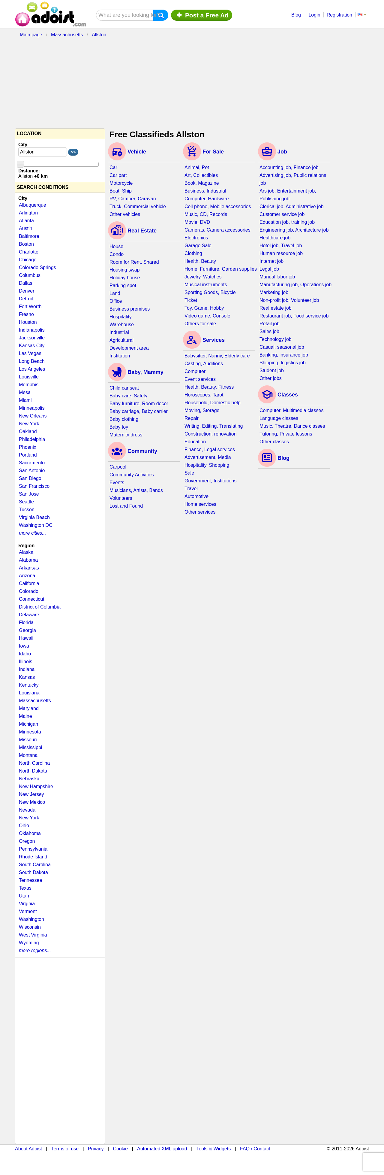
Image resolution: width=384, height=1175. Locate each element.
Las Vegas (30, 353)
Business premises (130, 308)
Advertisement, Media (207, 457)
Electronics (196, 237)
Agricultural (122, 340)
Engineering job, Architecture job (294, 229)
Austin (25, 228)
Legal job (269, 269)
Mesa (25, 392)
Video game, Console (207, 315)
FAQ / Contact (255, 1148)
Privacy (96, 1148)
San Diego (30, 478)
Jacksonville (32, 337)
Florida (26, 622)
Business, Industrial (205, 190)
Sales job (269, 331)
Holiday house (125, 277)
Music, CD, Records (205, 214)
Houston (28, 322)
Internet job (272, 261)
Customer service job (282, 214)
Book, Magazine (201, 183)
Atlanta (26, 220)
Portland (28, 454)
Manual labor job (277, 276)
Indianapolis (31, 329)
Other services (199, 512)
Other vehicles (125, 214)
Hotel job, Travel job (281, 245)
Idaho (25, 653)
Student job (272, 370)
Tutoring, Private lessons (286, 433)
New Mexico (32, 802)
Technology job (276, 339)
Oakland (28, 431)
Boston (26, 244)
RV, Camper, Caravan (133, 198)
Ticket (190, 300)
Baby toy (119, 427)
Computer (195, 371)
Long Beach (31, 361)
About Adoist (28, 1148)
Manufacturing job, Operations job (296, 284)
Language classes (279, 418)
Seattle (26, 501)
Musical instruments (205, 284)
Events (117, 482)
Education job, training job (287, 222)
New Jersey (31, 794)
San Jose (29, 493)
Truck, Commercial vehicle (138, 206)
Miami (25, 400)
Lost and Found (126, 506)
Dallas (25, 283)
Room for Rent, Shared (134, 262)
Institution (120, 355)
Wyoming (29, 942)
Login (314, 14)
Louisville (29, 376)
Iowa (24, 645)
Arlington (28, 212)
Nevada (27, 809)
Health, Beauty (200, 261)
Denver (26, 290)
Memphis (28, 384)
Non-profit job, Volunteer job (289, 300)
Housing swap (125, 269)
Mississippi (30, 747)
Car (113, 167)
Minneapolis (31, 408)
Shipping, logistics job (283, 362)
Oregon (27, 841)
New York (29, 423)
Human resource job (281, 253)
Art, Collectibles (201, 175)
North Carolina (34, 763)
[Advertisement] (160, 82)
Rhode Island (33, 856)
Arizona (27, 575)
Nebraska (29, 778)
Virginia (27, 903)
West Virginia (33, 934)
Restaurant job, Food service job (294, 315)
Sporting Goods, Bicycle (210, 292)
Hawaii (26, 638)
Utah (24, 895)
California (29, 583)
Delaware (29, 614)
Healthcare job (275, 237)
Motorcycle (121, 183)
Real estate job (276, 308)
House (116, 246)
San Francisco (34, 486)
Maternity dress (126, 434)
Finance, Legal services (209, 449)
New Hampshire (36, 786)
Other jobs (271, 378)
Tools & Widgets (213, 1148)
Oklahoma (30, 833)
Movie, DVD (197, 222)
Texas (25, 888)
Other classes (274, 441)
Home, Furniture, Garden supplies (220, 269)
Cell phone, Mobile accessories (217, 206)
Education (195, 441)
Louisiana (29, 692)
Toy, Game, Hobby (204, 308)
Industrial (119, 332)
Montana (28, 755)
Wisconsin (30, 927)
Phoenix (27, 447)
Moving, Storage (202, 410)
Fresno (26, 314)
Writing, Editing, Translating (213, 426)
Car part (118, 175)
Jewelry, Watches (203, 276)
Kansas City (31, 345)
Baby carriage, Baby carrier (139, 411)
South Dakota (33, 872)
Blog (296, 14)
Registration (339, 14)
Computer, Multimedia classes (291, 410)
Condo (117, 254)
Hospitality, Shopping (206, 465)
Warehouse (122, 324)
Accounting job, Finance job (289, 167)
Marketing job (274, 292)
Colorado (28, 591)
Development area (129, 348)
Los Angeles (32, 369)
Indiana (27, 669)
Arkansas (29, 567)
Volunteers (121, 498)
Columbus (29, 275)
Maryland (29, 708)
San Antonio (32, 470)
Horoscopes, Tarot (204, 394)
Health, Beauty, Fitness (209, 387)
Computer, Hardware (206, 198)
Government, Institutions (210, 480)
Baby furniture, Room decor (139, 403)
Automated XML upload (162, 1148)
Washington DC (35, 525)
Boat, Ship (121, 190)
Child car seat (124, 387)
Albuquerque (32, 205)
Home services (200, 504)
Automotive (196, 496)
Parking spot (123, 285)
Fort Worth (30, 306)
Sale (189, 472)
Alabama (28, 560)
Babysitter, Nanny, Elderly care (217, 355)
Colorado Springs (37, 267)
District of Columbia (40, 606)
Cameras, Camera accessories (217, 229)
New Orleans (32, 415)
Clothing (193, 253)
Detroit (26, 298)
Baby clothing (124, 419)
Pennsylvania (33, 849)
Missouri (28, 739)
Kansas (27, 677)
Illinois (25, 661)
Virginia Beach (34, 517)
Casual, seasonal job (282, 347)
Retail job (270, 323)
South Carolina (35, 864)
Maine (25, 716)
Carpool (118, 466)
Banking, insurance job (284, 354)
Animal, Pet (196, 167)
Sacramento (32, 462)
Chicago (28, 259)
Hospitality (121, 316)
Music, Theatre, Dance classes (292, 426)
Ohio (24, 825)
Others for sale (200, 323)
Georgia (27, 630)
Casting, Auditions (203, 363)
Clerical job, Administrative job (291, 206)
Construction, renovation (210, 433)
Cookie (120, 1148)
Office (116, 301)
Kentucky (29, 685)
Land (115, 293)
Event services (200, 379)
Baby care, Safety (128, 395)
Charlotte (28, 251)
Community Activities (132, 474)
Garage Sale (198, 245)
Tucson (26, 509)
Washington (31, 919)
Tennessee (30, 880)
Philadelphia (32, 439)
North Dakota (33, 770)
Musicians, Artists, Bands (136, 490)
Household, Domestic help (212, 402)
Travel (191, 488)
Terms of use (65, 1148)
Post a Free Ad (202, 15)
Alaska (26, 552)
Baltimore (29, 236)
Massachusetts (35, 700)
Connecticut (31, 599)
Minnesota (30, 731)
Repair (191, 418)
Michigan (28, 724)
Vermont (28, 911)
